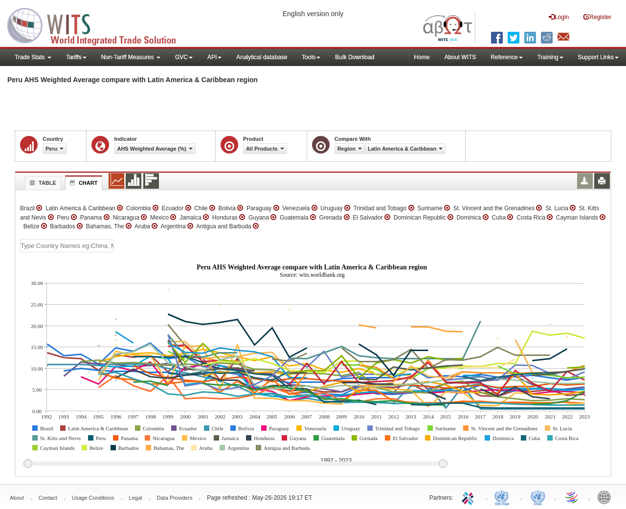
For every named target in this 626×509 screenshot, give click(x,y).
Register (597, 17)
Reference (506, 57)
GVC (184, 57)
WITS (98, 24)
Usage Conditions (93, 498)
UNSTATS (538, 497)
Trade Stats (33, 57)
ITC (469, 497)
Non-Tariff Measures (130, 57)
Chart (82, 182)
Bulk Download (354, 57)
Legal (135, 498)
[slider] (235, 464)
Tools (311, 57)
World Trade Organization (572, 497)
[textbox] (67, 245)
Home (422, 57)
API (214, 57)
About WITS (460, 57)
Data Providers (175, 498)
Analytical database (261, 57)
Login (559, 17)
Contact (48, 498)
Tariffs (76, 57)
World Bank (606, 497)
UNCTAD (504, 497)
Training (550, 57)
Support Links (598, 57)
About (17, 498)
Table (41, 182)
